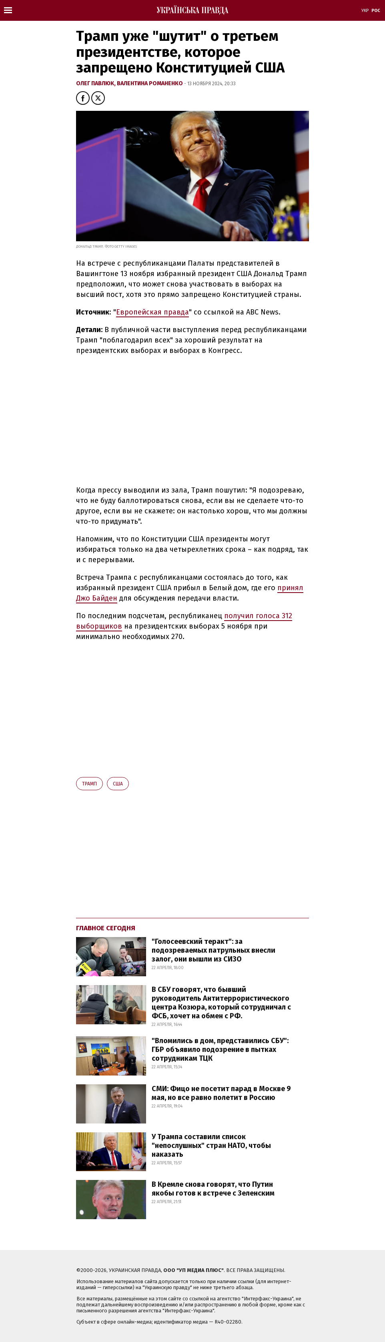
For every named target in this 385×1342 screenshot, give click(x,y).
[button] (83, 98)
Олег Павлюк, (96, 83)
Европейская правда (152, 312)
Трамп (89, 784)
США (118, 784)
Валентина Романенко (150, 83)
